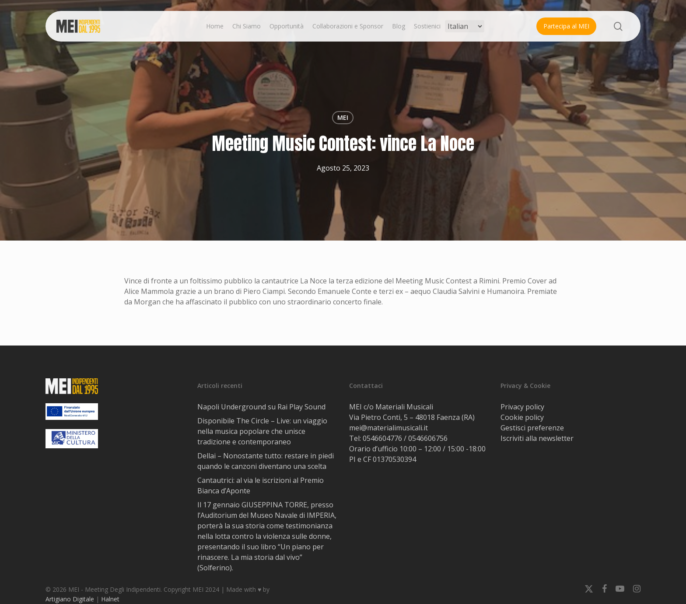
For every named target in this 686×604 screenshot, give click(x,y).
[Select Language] (464, 26)
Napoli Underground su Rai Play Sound (261, 407)
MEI (342, 117)
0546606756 (428, 438)
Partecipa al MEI (566, 26)
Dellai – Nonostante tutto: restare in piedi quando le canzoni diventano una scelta (265, 461)
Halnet (110, 599)
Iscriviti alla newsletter (537, 438)
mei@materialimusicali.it (388, 428)
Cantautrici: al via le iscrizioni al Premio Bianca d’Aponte (260, 485)
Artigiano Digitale (70, 599)
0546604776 (382, 438)
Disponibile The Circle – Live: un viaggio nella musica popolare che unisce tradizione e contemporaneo (262, 431)
